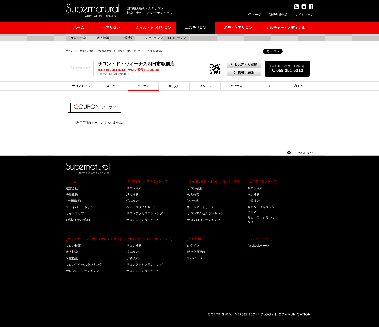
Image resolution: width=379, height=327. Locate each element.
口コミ (266, 86)
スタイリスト (205, 86)
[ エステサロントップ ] (263, 181)
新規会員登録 (278, 14)
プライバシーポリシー (81, 207)
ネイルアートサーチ (200, 207)
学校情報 (128, 38)
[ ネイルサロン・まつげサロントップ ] (213, 181)
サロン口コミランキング (82, 271)
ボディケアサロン (238, 28)
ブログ (297, 86)
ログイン (193, 245)
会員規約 (72, 194)
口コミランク (177, 38)
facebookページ (258, 245)
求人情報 (103, 38)
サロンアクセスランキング (84, 264)
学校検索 (72, 258)
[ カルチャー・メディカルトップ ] (149, 239)
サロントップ (81, 86)
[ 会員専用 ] (194, 239)
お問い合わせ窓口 (78, 220)
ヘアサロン (111, 28)
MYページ (254, 14)
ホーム (78, 28)
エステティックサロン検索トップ (83, 51)
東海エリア (107, 51)
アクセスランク (152, 38)
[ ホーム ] (72, 181)
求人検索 (72, 252)
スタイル (174, 86)
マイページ (194, 258)
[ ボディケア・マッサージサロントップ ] (93, 239)
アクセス (236, 86)
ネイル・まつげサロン (153, 28)
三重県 (119, 51)
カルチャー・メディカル (285, 28)
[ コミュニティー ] (260, 239)
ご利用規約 (73, 201)
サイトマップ (304, 14)
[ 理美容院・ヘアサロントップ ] (147, 181)
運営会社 (72, 188)
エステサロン (195, 28)
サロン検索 (78, 38)
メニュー (112, 86)
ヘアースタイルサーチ (141, 207)
